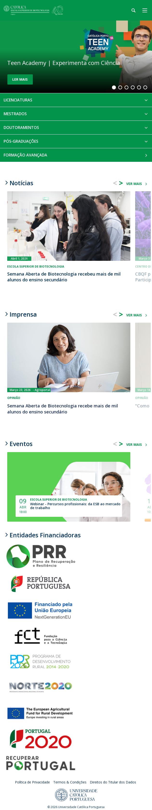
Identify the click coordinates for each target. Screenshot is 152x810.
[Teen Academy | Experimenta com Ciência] (76, 57)
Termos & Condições (69, 782)
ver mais (134, 183)
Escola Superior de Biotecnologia (35, 266)
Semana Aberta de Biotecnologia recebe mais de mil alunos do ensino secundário (62, 409)
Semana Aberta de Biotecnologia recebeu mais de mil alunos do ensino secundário (64, 277)
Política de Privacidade (32, 782)
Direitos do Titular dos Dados (113, 782)
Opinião (13, 398)
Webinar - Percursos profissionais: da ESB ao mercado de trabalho (75, 506)
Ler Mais (20, 79)
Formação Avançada (25, 155)
